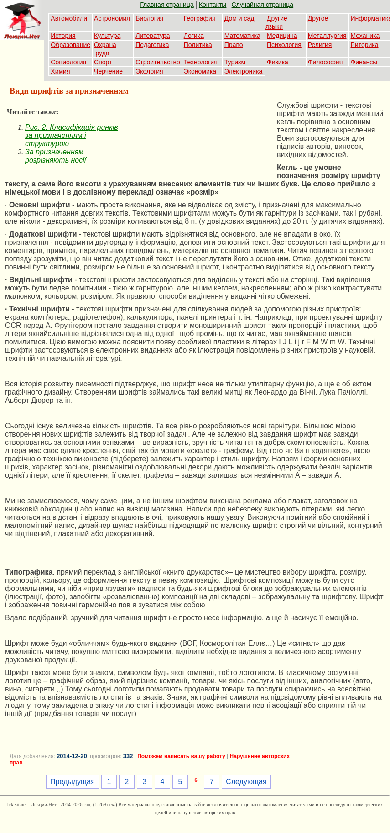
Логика (194, 35)
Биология (149, 18)
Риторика (365, 44)
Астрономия (112, 18)
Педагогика (152, 44)
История (63, 35)
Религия (320, 44)
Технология (201, 62)
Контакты (212, 4)
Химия (60, 71)
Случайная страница (263, 4)
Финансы (364, 62)
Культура (107, 35)
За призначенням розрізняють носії (55, 156)
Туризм (234, 62)
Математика (242, 35)
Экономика (200, 71)
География (200, 18)
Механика (365, 35)
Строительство (157, 62)
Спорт (103, 62)
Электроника (243, 71)
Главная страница (167, 4)
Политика (198, 44)
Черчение (108, 71)
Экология (149, 71)
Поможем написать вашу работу (181, 756)
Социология (68, 62)
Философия (325, 62)
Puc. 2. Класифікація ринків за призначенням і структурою (71, 135)
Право (233, 44)
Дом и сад (239, 18)
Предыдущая (72, 782)
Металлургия (327, 35)
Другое (318, 18)
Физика (277, 62)
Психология (284, 44)
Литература (152, 35)
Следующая (246, 782)
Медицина (282, 35)
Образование (70, 44)
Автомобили (69, 18)
